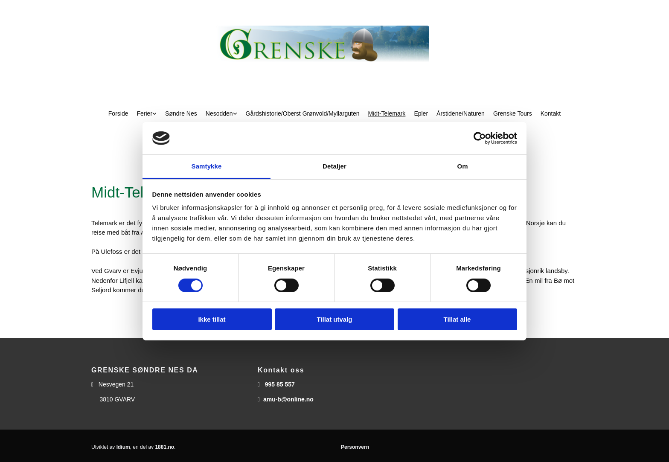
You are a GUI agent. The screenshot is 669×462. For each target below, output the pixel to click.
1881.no (164, 447)
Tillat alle (457, 319)
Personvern (355, 447)
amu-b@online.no (288, 399)
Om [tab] (462, 166)
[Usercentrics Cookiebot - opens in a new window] (479, 138)
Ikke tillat (211, 319)
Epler (421, 113)
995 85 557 (280, 384)
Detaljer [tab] (334, 166)
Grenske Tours (512, 113)
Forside (118, 113)
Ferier (145, 113)
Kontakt (551, 113)
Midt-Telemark (386, 113)
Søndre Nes (181, 113)
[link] (147, 113)
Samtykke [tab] (207, 166)
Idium (123, 447)
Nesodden (219, 113)
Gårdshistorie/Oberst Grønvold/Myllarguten (303, 113)
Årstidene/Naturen (460, 113)
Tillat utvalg (334, 319)
